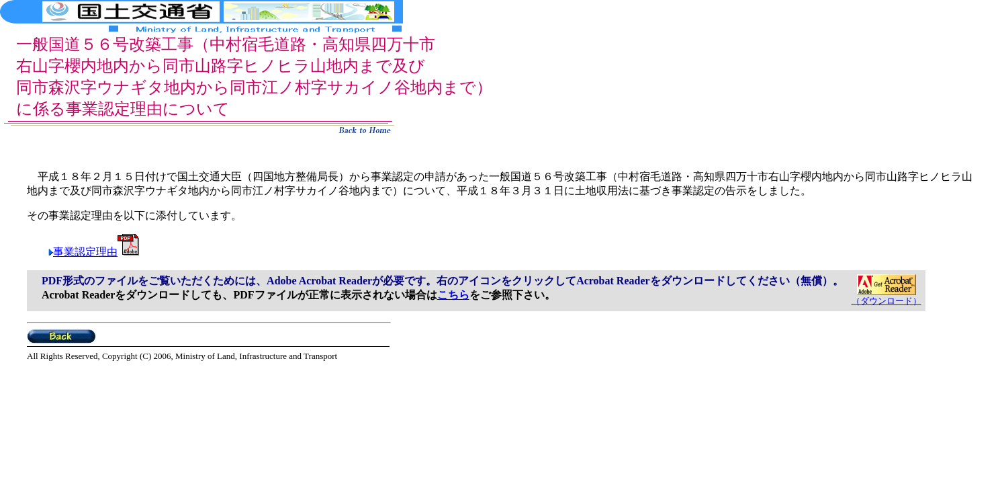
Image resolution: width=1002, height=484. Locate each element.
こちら (453, 294)
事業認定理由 (96, 251)
